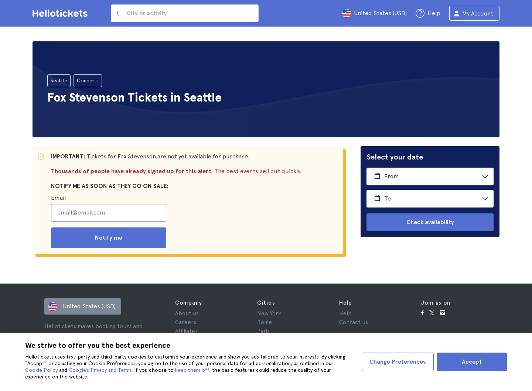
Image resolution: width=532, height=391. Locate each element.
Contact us (353, 322)
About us (187, 313)
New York (269, 313)
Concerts (88, 80)
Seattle (59, 80)
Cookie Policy (41, 370)
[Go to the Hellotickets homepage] (61, 13)
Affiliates (186, 331)
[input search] (185, 13)
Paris (263, 331)
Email (58, 197)
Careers (185, 322)
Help (345, 313)
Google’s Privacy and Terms (100, 370)
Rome (264, 322)
